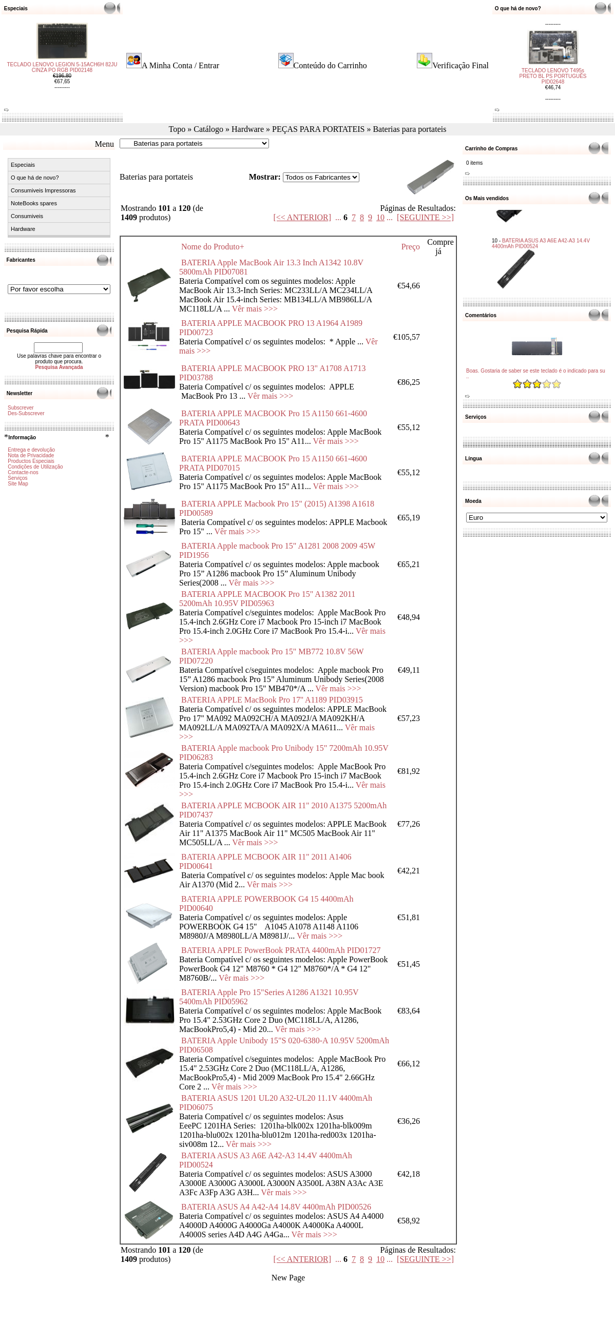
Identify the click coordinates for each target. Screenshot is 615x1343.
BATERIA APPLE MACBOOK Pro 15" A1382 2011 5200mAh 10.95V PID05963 (267, 599)
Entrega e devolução (31, 450)
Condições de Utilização (35, 467)
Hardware (248, 129)
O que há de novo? (35, 177)
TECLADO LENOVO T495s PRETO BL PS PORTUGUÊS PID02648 (553, 67)
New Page (288, 1277)
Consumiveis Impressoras (43, 190)
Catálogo (208, 129)
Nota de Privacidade (31, 455)
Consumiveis (27, 216)
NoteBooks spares (34, 203)
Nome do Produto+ (212, 246)
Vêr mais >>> (255, 308)
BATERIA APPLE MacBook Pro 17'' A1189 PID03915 (272, 699)
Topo (177, 129)
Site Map (18, 483)
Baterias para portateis (409, 129)
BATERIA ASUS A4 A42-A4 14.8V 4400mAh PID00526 (276, 1206)
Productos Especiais (31, 461)
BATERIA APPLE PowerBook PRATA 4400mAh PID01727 (281, 950)
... (338, 217)
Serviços (17, 478)
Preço (410, 246)
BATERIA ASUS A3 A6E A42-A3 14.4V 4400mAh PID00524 (541, 233)
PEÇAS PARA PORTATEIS (318, 129)
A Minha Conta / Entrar (180, 65)
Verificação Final (460, 65)
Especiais (23, 165)
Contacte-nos (23, 472)
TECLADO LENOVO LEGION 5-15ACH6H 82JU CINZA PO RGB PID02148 (62, 76)
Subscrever (21, 408)
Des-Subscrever (26, 413)
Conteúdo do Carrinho (330, 65)
